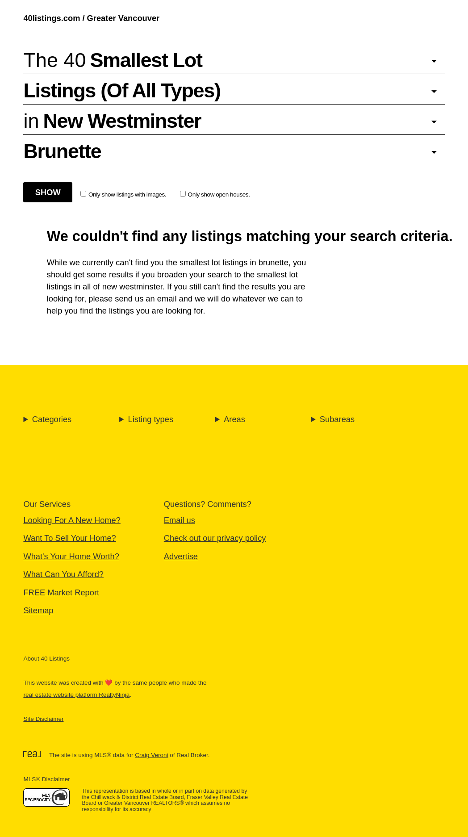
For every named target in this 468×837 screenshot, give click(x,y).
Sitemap (38, 610)
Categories (51, 419)
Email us (179, 520)
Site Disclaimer (43, 719)
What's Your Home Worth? (71, 556)
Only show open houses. (215, 194)
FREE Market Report (61, 592)
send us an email (145, 298)
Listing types (150, 419)
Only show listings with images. (123, 194)
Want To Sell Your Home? (69, 538)
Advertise (181, 556)
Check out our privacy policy (215, 538)
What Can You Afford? (63, 574)
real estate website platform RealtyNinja (76, 694)
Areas (234, 419)
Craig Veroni (151, 755)
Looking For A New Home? (71, 520)
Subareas (337, 419)
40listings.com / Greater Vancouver (91, 18)
